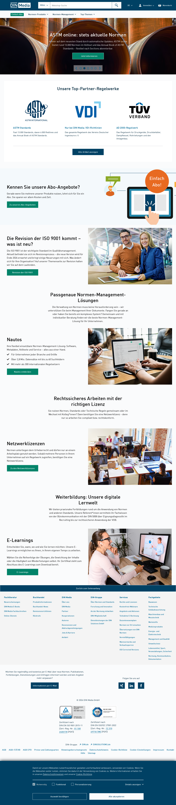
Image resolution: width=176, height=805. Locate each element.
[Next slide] (100, 68)
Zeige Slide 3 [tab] (88, 68)
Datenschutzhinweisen (53, 774)
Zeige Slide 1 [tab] (81, 68)
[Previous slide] (76, 68)
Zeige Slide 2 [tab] (84, 68)
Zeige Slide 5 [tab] (95, 68)
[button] (146, 5)
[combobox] (85, 5)
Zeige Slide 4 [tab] (92, 68)
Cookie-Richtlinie (84, 774)
